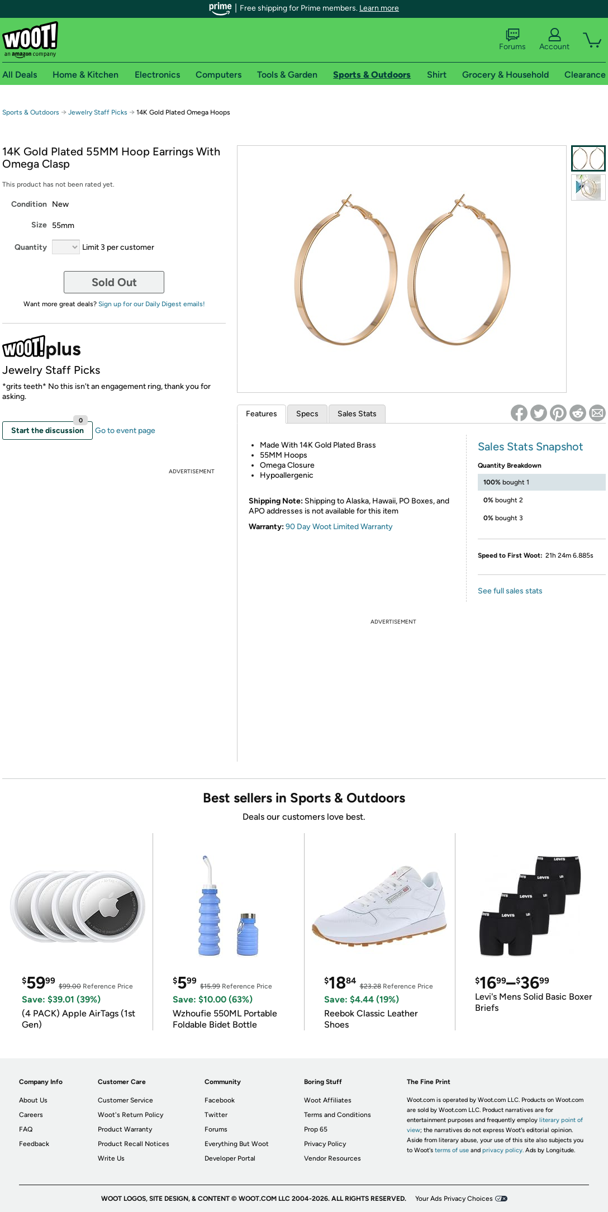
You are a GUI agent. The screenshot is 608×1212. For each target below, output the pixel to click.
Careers (31, 1115)
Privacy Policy (325, 1144)
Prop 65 (315, 1129)
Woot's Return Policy (130, 1115)
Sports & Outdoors (30, 112)
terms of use (452, 1150)
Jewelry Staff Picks (97, 112)
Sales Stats (357, 414)
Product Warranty (125, 1129)
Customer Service (125, 1100)
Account (554, 39)
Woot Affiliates (328, 1100)
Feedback (34, 1144)
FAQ (25, 1129)
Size (39, 225)
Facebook (220, 1100)
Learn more (379, 8)
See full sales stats (510, 591)
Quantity (31, 247)
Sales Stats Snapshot (530, 446)
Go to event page (125, 430)
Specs (307, 414)
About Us (33, 1100)
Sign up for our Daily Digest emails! (151, 304)
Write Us (111, 1158)
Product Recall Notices (133, 1144)
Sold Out (114, 282)
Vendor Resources (332, 1158)
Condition (29, 204)
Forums (512, 39)
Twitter (216, 1115)
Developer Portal (230, 1158)
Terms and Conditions (337, 1115)
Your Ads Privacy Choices (454, 1199)
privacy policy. (503, 1150)
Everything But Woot (237, 1144)
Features (261, 414)
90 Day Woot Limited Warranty (339, 526)
